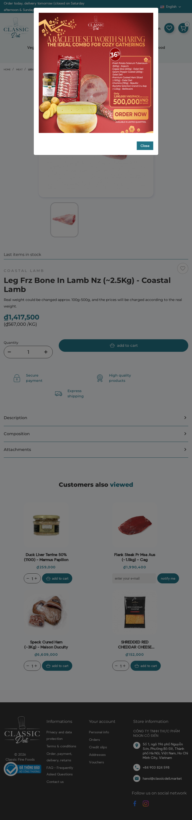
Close (145, 115)
